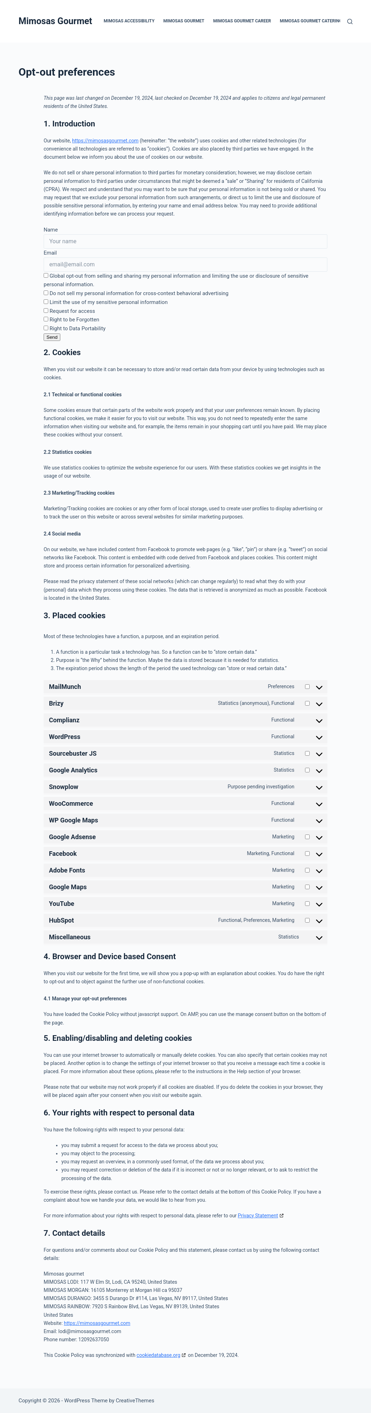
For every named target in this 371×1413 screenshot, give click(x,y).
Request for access (69, 311)
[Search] (350, 21)
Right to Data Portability (75, 328)
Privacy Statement (258, 1215)
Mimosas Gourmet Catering (311, 20)
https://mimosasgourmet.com (105, 140)
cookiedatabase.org (158, 1355)
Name (51, 230)
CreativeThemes (135, 1400)
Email (50, 253)
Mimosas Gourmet (55, 21)
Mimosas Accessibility (129, 20)
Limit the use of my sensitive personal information (106, 302)
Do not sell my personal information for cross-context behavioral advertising (136, 293)
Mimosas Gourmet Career (242, 20)
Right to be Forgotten (71, 319)
